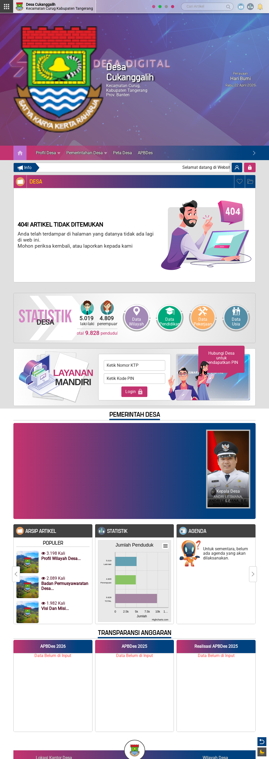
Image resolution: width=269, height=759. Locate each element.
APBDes (145, 152)
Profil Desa (48, 152)
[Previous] (16, 574)
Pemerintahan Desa (86, 152)
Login (134, 392)
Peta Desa (122, 152)
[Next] (254, 153)
